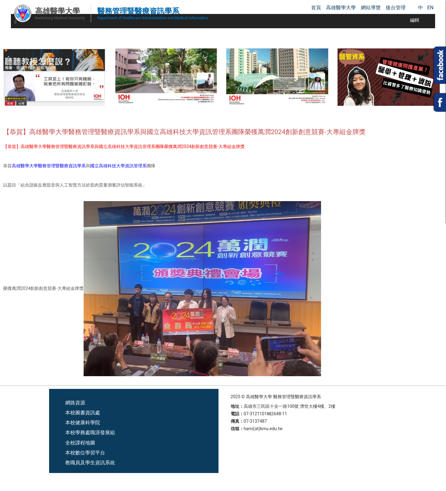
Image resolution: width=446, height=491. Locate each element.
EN (430, 8)
